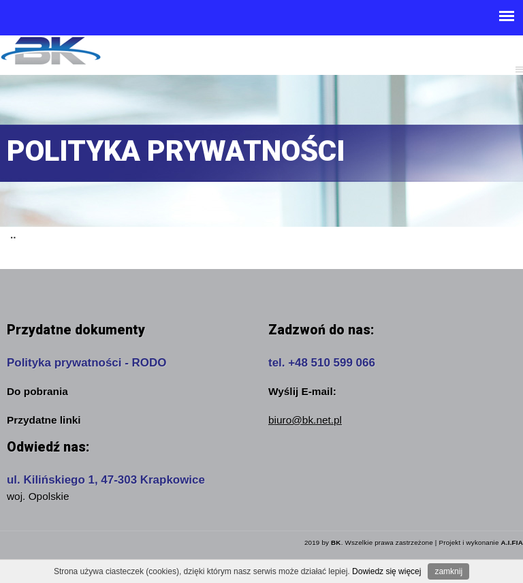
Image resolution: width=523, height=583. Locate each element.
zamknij (448, 571)
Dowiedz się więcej (386, 571)
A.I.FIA (512, 542)
